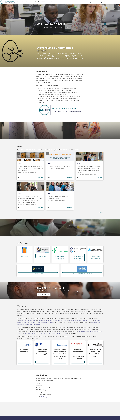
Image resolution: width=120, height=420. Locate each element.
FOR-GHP (44, 2)
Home (18, 2)
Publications (29, 2)
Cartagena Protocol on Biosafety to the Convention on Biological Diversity (60, 257)
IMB (42, 362)
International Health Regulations (24, 255)
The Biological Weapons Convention (82, 273)
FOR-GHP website (43, 294)
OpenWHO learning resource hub (42, 255)
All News (101, 212)
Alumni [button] (37, 2)
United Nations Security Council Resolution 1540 (95, 256)
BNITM (95, 362)
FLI (60, 362)
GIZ (78, 362)
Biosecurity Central (38, 273)
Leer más (40, 178)
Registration (103, 2)
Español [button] (92, 2)
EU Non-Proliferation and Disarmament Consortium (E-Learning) (77, 257)
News (23, 2)
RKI (24, 362)
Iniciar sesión (111, 2)
